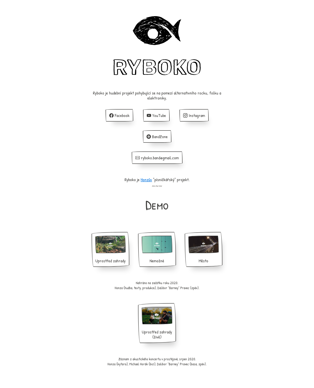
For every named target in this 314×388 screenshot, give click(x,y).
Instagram (194, 115)
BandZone (157, 136)
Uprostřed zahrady (110, 250)
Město (203, 250)
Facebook (119, 115)
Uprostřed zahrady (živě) (157, 323)
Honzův (146, 179)
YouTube (156, 115)
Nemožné (157, 250)
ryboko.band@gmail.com (157, 158)
